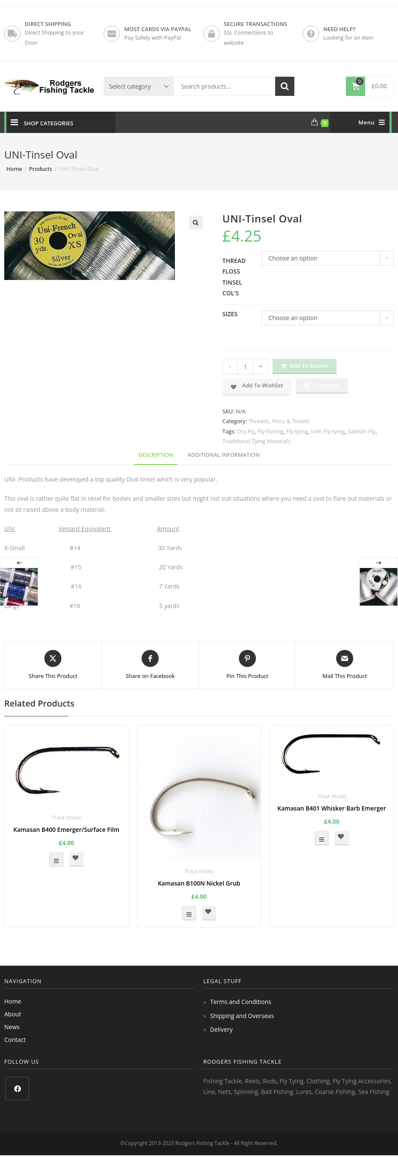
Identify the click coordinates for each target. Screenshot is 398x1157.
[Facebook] (17, 1088)
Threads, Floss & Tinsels (279, 421)
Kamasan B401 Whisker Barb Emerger (331, 808)
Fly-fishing (271, 431)
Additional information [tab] (224, 455)
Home (12, 1001)
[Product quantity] (245, 366)
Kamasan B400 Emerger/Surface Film (66, 829)
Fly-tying (297, 431)
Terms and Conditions (240, 1002)
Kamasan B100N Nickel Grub (199, 883)
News (12, 1027)
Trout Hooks (66, 817)
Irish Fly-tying (328, 431)
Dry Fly (246, 431)
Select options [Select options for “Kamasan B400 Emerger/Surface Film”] (56, 859)
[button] (196, 222)
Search (284, 86)
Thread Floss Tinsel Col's (234, 277)
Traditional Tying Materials (256, 441)
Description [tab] (155, 455)
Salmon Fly (361, 431)
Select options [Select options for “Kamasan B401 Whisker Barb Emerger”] (321, 838)
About (12, 1014)
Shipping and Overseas (242, 1016)
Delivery (221, 1029)
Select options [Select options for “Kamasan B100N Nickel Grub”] (189, 913)
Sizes (230, 314)
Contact (15, 1040)
